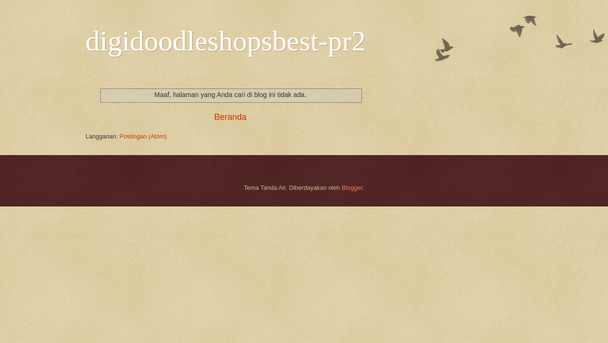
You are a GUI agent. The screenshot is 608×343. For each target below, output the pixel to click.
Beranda (230, 117)
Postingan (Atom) (143, 136)
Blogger (352, 187)
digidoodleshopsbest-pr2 (226, 41)
